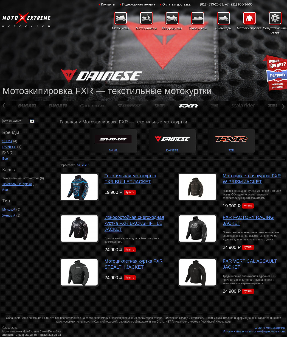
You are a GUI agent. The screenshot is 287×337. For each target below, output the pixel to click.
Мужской (8, 209)
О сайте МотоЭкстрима (270, 327)
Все (5, 158)
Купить (129, 192)
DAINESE (9, 147)
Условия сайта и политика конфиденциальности (254, 331)
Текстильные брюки (17, 184)
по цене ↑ (83, 165)
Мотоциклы (120, 28)
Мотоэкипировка (249, 28)
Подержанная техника (138, 4)
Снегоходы (223, 28)
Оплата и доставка (176, 4)
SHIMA (7, 141)
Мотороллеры (146, 28)
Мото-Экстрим (26, 19)
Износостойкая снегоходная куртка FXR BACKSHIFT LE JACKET (134, 223)
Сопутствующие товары (275, 30)
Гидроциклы (198, 28)
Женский (8, 215)
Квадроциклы (172, 28)
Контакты (108, 4)
